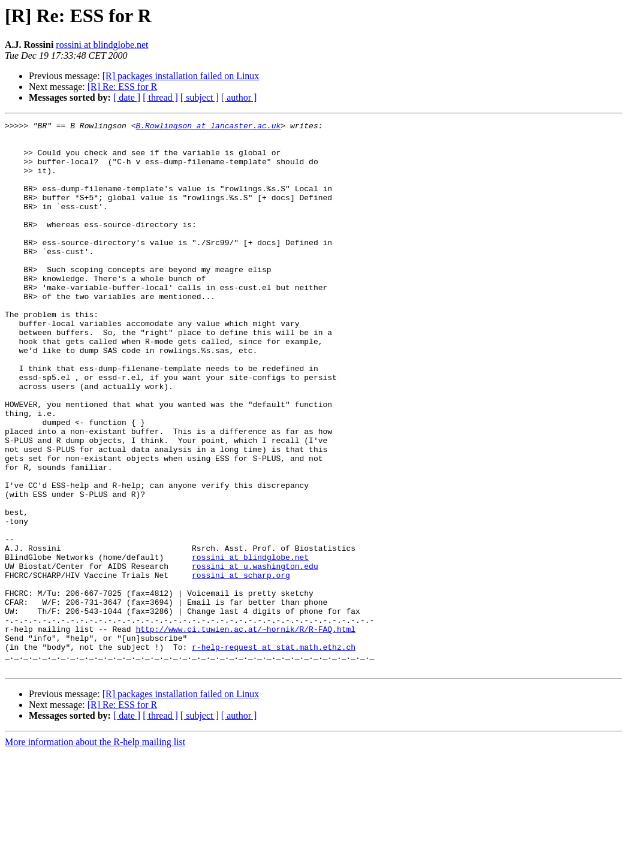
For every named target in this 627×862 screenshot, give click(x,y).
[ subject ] (199, 97)
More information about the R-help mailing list (95, 851)
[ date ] (126, 97)
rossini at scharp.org (241, 666)
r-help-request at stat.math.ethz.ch (273, 753)
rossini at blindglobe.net (102, 45)
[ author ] (239, 97)
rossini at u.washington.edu (255, 655)
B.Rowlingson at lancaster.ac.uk (208, 127)
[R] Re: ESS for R (122, 87)
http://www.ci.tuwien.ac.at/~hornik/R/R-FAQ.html (245, 731)
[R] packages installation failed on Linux (181, 76)
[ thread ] (160, 97)
